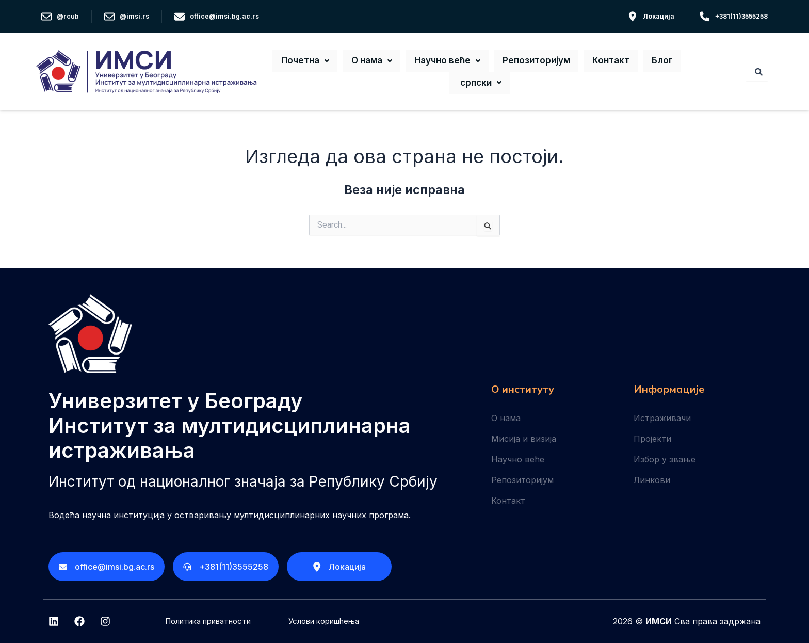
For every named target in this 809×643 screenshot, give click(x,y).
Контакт (605, 62)
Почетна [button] (318, 62)
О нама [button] (379, 62)
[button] (318, 63)
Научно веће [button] (451, 62)
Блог (650, 62)
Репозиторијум (535, 62)
